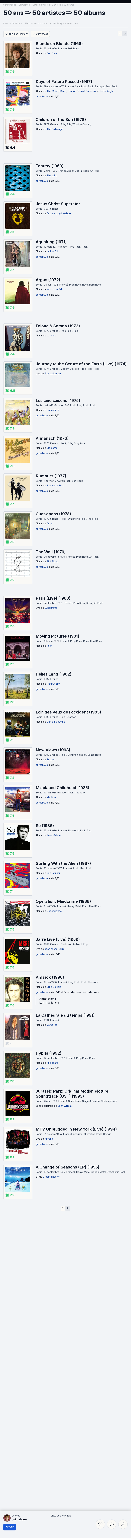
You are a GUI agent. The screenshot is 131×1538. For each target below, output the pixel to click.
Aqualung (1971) (51, 336)
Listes (36, 99)
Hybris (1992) (48, 1148)
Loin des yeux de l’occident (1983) (68, 807)
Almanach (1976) (52, 533)
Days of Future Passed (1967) (64, 176)
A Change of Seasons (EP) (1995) (67, 1262)
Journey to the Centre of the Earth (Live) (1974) (81, 458)
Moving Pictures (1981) (57, 731)
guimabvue (42, 191)
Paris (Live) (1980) (53, 693)
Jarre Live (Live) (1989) (58, 1034)
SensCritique (9, 99)
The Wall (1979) (51, 646)
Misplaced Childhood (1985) (62, 882)
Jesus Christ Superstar (58, 298)
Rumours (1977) (51, 570)
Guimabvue (24, 99)
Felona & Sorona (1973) (58, 420)
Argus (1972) (48, 374)
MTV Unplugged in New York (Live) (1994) (76, 1224)
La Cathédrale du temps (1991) (65, 1110)
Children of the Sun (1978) (61, 214)
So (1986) (45, 920)
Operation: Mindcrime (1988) (63, 996)
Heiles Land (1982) (53, 769)
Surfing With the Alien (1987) (63, 958)
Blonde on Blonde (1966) (59, 138)
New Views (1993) (53, 844)
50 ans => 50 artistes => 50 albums (57, 99)
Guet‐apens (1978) (53, 608)
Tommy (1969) (50, 260)
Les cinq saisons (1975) (58, 495)
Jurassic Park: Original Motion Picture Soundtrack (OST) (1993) (72, 1189)
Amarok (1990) (50, 1072)
